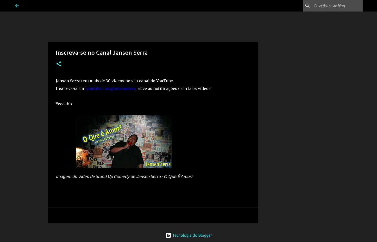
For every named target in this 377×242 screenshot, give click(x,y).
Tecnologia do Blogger (188, 235)
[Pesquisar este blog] (337, 6)
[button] (59, 64)
